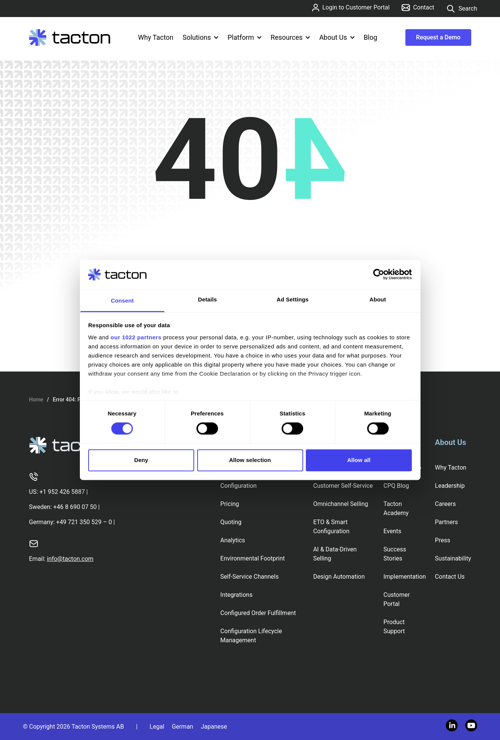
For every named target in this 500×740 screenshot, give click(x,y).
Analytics (232, 540)
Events (392, 531)
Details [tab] (207, 299)
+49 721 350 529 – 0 (84, 522)
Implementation (404, 576)
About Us (336, 37)
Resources (290, 37)
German (182, 726)
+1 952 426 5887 (62, 491)
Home (36, 400)
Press (442, 540)
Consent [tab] (122, 300)
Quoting (230, 522)
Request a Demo (438, 37)
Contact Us (450, 576)
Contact (418, 7)
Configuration (238, 485)
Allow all (359, 460)
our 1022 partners (136, 337)
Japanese (214, 726)
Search (461, 8)
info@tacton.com (70, 558)
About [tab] (377, 299)
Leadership (450, 485)
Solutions (200, 37)
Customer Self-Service (343, 485)
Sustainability (453, 558)
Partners (446, 522)
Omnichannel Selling (340, 503)
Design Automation (338, 576)
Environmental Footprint (252, 558)
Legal (157, 726)
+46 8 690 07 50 (75, 507)
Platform (244, 37)
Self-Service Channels (249, 576)
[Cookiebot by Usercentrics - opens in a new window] (379, 274)
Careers (445, 503)
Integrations (236, 594)
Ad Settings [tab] (292, 299)
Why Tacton (155, 37)
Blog (370, 37)
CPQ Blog (396, 485)
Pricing (229, 503)
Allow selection (250, 460)
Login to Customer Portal (350, 7)
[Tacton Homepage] (69, 37)
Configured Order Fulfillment (258, 613)
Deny (141, 460)
